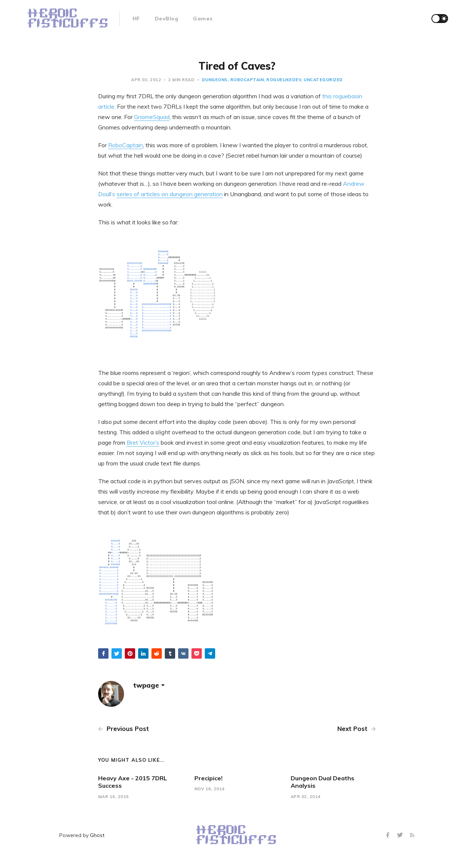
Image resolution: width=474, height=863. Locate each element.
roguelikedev (283, 79)
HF (136, 18)
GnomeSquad (152, 117)
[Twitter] (401, 835)
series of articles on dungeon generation (170, 194)
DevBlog (166, 18)
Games (203, 18)
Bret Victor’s (143, 442)
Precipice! (208, 778)
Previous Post (123, 728)
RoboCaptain (125, 145)
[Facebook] (389, 835)
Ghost (97, 835)
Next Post (356, 728)
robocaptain (247, 79)
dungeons (215, 79)
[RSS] (412, 835)
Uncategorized (323, 79)
